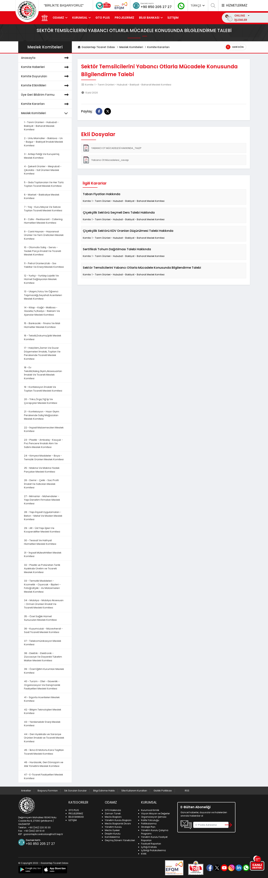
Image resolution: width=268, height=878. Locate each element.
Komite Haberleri (45, 67)
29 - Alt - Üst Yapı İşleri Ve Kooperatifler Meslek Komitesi (42, 530)
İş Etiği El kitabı (149, 847)
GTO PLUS (102, 18)
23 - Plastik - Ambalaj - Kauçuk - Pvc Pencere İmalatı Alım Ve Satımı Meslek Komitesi (43, 443)
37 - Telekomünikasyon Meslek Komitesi (42, 642)
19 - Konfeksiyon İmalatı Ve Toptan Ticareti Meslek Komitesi (43, 388)
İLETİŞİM (173, 18)
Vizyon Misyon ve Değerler (155, 813)
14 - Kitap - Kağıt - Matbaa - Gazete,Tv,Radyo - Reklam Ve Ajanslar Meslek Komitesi (42, 311)
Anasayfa (45, 58)
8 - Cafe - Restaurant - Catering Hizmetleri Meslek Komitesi (43, 221)
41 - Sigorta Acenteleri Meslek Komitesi (42, 699)
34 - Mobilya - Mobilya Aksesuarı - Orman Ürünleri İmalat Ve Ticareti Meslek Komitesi (43, 604)
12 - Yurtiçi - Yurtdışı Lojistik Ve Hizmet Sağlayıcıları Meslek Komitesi (41, 279)
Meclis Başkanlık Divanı (118, 823)
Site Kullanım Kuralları (134, 790)
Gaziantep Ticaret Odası (96, 47)
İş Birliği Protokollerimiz (153, 850)
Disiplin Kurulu (112, 833)
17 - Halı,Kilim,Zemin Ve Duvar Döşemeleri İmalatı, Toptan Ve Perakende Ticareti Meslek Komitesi (42, 353)
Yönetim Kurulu (113, 826)
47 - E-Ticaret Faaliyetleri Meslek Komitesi (43, 776)
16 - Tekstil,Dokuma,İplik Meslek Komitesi (42, 337)
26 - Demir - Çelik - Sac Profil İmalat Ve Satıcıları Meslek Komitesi (41, 483)
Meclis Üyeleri (112, 830)
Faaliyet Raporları (151, 843)
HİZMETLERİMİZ (234, 5)
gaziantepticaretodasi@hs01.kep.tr (43, 834)
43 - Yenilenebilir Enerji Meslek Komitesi (42, 723)
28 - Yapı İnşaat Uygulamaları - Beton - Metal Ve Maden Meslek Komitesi (43, 515)
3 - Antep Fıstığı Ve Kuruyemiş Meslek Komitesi (41, 156)
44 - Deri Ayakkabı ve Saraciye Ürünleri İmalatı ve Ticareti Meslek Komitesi (44, 737)
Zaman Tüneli (113, 813)
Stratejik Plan (148, 826)
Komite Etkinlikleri (45, 85)
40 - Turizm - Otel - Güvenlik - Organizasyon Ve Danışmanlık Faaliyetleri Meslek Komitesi (42, 685)
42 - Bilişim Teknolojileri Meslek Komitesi (42, 711)
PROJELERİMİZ (124, 18)
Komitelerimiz (112, 837)
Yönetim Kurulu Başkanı (118, 820)
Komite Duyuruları (45, 76)
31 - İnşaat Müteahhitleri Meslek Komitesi (42, 554)
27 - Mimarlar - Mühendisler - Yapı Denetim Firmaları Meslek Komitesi (42, 499)
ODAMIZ (58, 18)
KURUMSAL (79, 18)
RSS (187, 790)
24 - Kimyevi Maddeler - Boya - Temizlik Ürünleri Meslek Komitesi (44, 457)
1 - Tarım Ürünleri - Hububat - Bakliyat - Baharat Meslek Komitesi (41, 125)
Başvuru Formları (48, 790)
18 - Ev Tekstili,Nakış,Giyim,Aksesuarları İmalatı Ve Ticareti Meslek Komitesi (43, 373)
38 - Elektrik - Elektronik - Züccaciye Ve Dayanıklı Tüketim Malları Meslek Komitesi (43, 656)
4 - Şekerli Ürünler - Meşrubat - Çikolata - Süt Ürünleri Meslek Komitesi (42, 170)
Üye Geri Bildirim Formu (45, 94)
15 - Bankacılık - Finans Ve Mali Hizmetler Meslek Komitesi (42, 325)
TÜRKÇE (198, 5)
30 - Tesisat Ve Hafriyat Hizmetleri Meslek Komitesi (40, 542)
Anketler (26, 790)
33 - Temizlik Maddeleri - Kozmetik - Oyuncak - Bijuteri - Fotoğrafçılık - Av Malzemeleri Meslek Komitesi (42, 586)
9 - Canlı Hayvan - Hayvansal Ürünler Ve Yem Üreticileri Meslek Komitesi (44, 235)
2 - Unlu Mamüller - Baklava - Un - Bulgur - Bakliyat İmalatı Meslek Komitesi (43, 141)
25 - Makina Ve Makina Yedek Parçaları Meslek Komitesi (42, 469)
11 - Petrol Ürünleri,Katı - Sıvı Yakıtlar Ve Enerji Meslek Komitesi (44, 265)
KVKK (143, 853)
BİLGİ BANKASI (149, 18)
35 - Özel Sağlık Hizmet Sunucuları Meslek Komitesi (40, 618)
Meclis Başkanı (113, 816)
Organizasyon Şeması (153, 816)
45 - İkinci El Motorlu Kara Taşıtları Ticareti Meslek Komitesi (44, 751)
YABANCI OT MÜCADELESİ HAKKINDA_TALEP (112, 148)
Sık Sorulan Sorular (75, 790)
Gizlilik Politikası (163, 790)
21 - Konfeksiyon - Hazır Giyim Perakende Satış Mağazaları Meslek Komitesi (41, 415)
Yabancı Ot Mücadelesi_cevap (106, 160)
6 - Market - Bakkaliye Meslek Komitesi (41, 196)
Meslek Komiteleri (131, 47)
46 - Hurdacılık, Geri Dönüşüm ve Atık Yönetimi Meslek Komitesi (43, 764)
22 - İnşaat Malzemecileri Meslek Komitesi (44, 429)
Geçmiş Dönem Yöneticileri (120, 840)
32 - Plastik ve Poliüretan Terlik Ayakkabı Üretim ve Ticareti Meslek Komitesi (42, 568)
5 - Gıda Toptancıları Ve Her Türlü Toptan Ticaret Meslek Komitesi (44, 184)
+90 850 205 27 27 (156, 6)
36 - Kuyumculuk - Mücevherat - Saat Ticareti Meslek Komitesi (43, 630)
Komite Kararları (158, 47)
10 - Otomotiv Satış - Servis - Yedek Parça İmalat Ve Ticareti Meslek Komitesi (42, 251)
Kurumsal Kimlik (150, 810)
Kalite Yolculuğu (150, 820)
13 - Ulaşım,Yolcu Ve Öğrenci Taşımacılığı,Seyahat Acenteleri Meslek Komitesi (43, 295)
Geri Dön (235, 47)
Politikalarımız (149, 823)
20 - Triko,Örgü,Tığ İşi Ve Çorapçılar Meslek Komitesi (40, 401)
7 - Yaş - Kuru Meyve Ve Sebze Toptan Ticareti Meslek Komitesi (43, 208)
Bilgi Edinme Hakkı (104, 790)
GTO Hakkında (113, 810)
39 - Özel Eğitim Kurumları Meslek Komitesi (44, 671)
